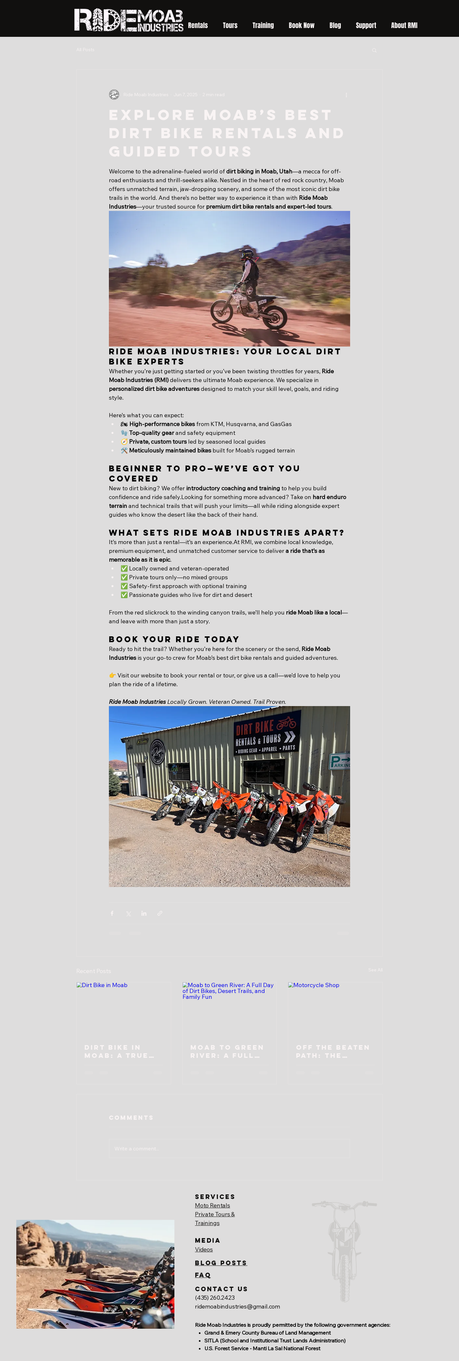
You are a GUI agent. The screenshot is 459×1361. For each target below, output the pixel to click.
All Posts (85, 49)
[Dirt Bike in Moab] (124, 1008)
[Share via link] (160, 913)
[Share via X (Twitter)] (128, 913)
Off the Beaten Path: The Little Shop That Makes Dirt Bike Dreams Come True (333, 1051)
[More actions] (346, 94)
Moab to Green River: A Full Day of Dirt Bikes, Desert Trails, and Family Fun (227, 1051)
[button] (366, 22)
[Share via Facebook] (112, 913)
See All (375, 970)
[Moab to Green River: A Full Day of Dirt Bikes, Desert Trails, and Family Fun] (230, 1008)
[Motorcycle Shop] (335, 1008)
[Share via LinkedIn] (144, 913)
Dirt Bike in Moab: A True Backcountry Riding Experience (117, 1051)
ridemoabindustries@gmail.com (237, 1306)
